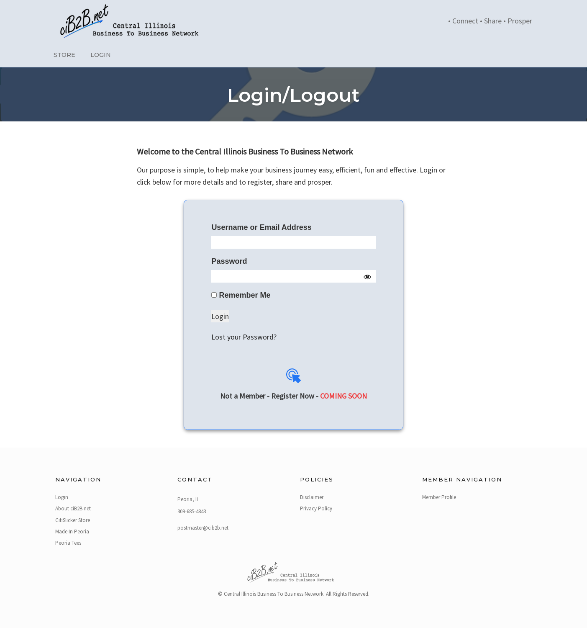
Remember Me (240, 295)
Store (64, 55)
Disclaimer (311, 497)
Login (100, 55)
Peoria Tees (68, 542)
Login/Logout (293, 94)
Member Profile (439, 497)
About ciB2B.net (73, 508)
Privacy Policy (316, 508)
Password (229, 261)
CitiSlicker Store (72, 520)
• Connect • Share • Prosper (490, 21)
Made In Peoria (72, 531)
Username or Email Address (261, 227)
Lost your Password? (244, 337)
